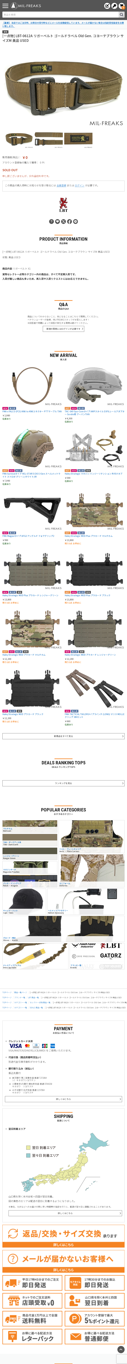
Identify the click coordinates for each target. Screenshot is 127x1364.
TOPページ (7, 992)
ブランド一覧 (19, 997)
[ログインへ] (114, 6)
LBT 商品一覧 (33, 997)
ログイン (80, 185)
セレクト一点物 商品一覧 (40, 1002)
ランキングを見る (63, 783)
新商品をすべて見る (63, 736)
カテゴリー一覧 (20, 1002)
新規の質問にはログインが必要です (64, 328)
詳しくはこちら (63, 1098)
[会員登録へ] (107, 6)
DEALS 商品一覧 (36, 1007)
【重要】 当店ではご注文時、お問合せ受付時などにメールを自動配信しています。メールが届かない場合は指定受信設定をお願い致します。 (63, 24)
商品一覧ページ (20, 992)
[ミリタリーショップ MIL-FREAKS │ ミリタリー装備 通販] (26, 5)
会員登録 (61, 185)
